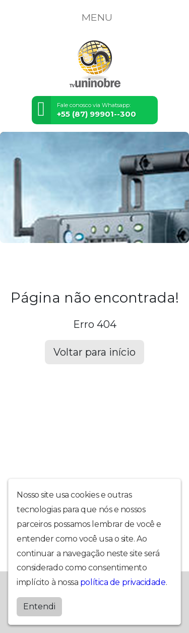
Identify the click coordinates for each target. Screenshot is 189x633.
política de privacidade (123, 582)
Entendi (39, 606)
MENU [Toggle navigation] (95, 17)
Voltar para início (94, 352)
